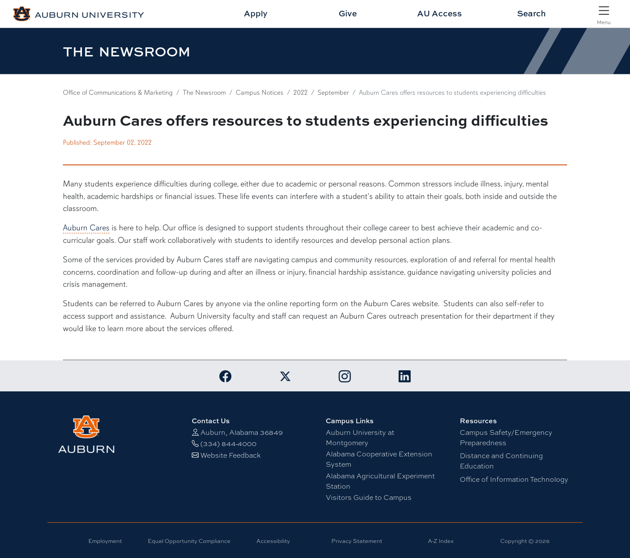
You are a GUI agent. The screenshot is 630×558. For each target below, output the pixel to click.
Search (531, 13)
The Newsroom (204, 92)
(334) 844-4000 (228, 443)
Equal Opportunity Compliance (189, 541)
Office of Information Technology (514, 479)
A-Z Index (441, 541)
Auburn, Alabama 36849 (241, 432)
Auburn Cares (86, 228)
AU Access (439, 13)
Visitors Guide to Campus (369, 497)
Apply (256, 13)
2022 (300, 92)
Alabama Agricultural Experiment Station (380, 481)
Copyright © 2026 (524, 541)
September (333, 92)
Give (348, 13)
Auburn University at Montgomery (360, 437)
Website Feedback (230, 455)
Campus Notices (260, 92)
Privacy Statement (356, 541)
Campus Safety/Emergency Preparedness (506, 437)
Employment (105, 541)
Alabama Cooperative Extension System (379, 459)
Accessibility (273, 541)
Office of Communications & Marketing (118, 92)
